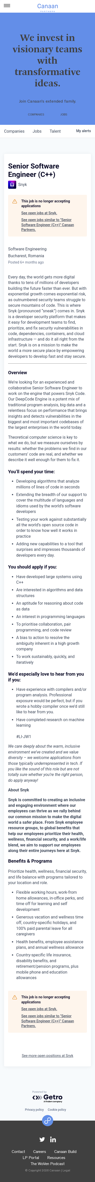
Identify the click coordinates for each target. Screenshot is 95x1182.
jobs (37, 131)
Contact (18, 1152)
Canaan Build (65, 1152)
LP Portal (31, 1158)
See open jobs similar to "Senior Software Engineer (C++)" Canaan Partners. (47, 225)
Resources (56, 1158)
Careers (39, 1152)
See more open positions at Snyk (47, 1056)
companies (14, 131)
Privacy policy (34, 1110)
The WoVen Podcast (47, 1164)
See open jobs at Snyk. (39, 213)
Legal (66, 1170)
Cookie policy (57, 1110)
